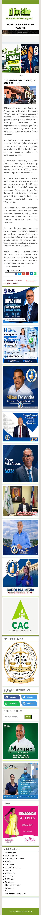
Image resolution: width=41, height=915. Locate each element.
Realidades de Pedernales (15, 894)
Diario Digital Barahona (14, 858)
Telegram (28, 703)
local (21, 76)
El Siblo (8, 861)
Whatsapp (11, 703)
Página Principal (11, 283)
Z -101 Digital (10, 879)
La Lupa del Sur (11, 855)
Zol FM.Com (10, 873)
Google (8, 870)
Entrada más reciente (14, 281)
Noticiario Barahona (13, 867)
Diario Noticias (11, 864)
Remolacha (9, 882)
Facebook (11, 697)
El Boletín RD (10, 876)
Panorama (9, 888)
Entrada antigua (31, 281)
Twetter (28, 697)
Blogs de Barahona (12, 885)
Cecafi (7, 891)
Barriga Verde (10, 853)
